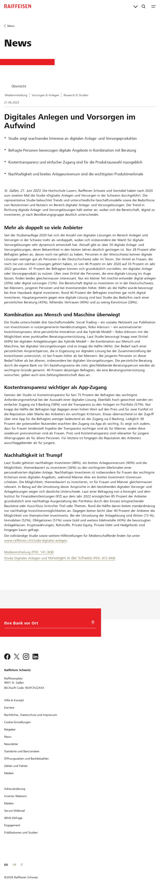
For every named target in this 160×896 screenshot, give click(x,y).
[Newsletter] (11, 744)
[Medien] (9, 773)
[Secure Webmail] (14, 810)
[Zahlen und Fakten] (16, 766)
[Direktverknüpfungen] (135, 6)
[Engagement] (12, 825)
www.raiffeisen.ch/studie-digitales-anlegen (35, 540)
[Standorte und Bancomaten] (21, 751)
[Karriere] (9, 707)
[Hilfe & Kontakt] (14, 700)
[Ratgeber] (10, 729)
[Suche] (143, 6)
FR (14, 864)
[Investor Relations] (15, 796)
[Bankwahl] (48, 624)
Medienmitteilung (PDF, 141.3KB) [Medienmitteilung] (29, 552)
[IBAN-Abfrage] (13, 818)
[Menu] (153, 6)
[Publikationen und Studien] (21, 832)
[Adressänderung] (14, 788)
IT (22, 864)
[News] (7, 736)
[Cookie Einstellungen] (17, 722)
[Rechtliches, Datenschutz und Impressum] (30, 715)
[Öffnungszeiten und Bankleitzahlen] (26, 758)
